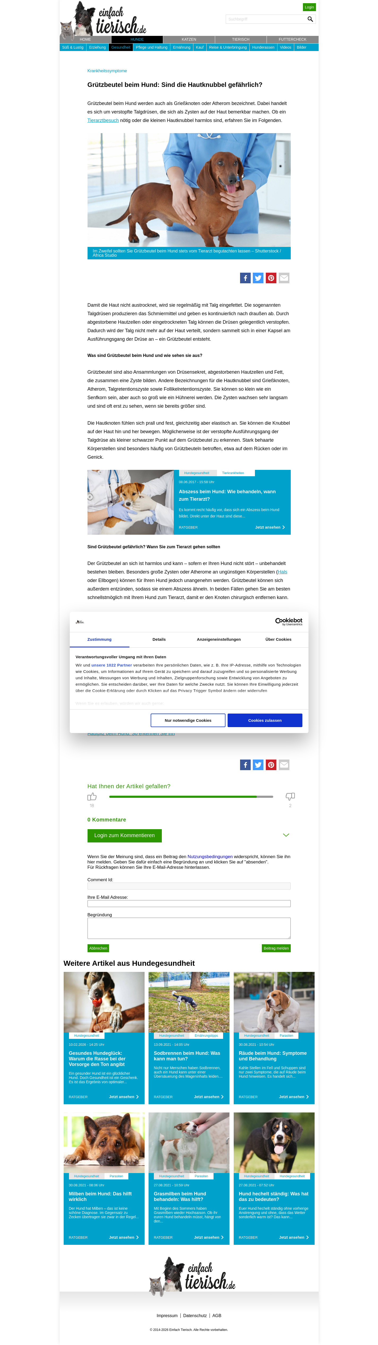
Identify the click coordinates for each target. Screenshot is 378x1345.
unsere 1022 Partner (112, 665)
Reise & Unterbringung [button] (228, 47)
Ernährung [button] (181, 47)
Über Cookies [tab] (279, 639)
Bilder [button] (301, 47)
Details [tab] (159, 639)
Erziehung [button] (97, 47)
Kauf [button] (200, 47)
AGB (216, 1315)
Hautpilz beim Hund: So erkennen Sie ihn (131, 733)
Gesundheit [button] (121, 47)
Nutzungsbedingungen (210, 856)
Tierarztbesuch (103, 120)
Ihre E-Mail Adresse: (108, 897)
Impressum (167, 1315)
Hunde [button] (137, 39)
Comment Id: (100, 879)
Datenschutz (195, 1315)
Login (309, 7)
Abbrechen (98, 948)
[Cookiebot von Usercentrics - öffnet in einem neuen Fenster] (279, 622)
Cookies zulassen (265, 720)
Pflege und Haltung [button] (151, 47)
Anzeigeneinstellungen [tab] (219, 639)
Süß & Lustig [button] (73, 47)
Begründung (100, 914)
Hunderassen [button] (263, 47)
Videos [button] (286, 47)
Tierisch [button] (240, 39)
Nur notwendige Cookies (188, 720)
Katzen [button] (189, 39)
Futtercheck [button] (292, 39)
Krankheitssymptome (107, 71)
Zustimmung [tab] (100, 639)
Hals (282, 572)
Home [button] (85, 39)
